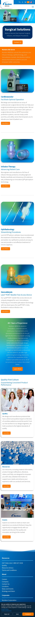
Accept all (28, 614)
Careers (4, 579)
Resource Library (7, 568)
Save (17, 614)
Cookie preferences (6, 610)
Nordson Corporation (9, 600)
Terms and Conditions (9, 570)
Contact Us (17, 42)
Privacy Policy (4, 609)
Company (5, 582)
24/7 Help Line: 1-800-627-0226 (12, 563)
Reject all (6, 614)
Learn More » (5, 123)
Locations (5, 586)
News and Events (7, 589)
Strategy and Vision (8, 591)
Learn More (17, 369)
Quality (4, 565)
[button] (19, 2)
